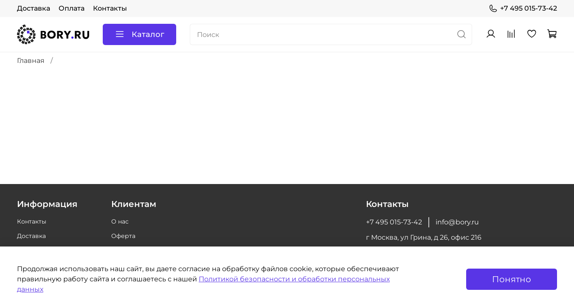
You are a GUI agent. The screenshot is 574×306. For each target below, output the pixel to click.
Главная (31, 61)
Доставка (33, 8)
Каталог (139, 34)
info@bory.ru (457, 222)
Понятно (511, 279)
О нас (120, 221)
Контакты (110, 8)
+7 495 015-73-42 (523, 8)
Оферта (123, 236)
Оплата (71, 8)
